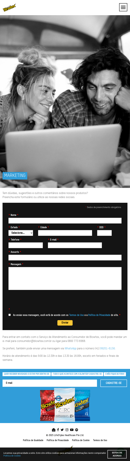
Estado (14, 227)
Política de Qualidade (33, 440)
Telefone (14, 240)
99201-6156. (107, 348)
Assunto (14, 252)
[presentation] (34, 300)
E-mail (53, 240)
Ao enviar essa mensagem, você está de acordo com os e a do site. (64, 315)
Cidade (43, 227)
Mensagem (15, 264)
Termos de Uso (76, 315)
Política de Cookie (81, 440)
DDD (101, 227)
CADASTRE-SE (114, 383)
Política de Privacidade (99, 315)
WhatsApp (71, 348)
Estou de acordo (117, 454)
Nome (13, 215)
